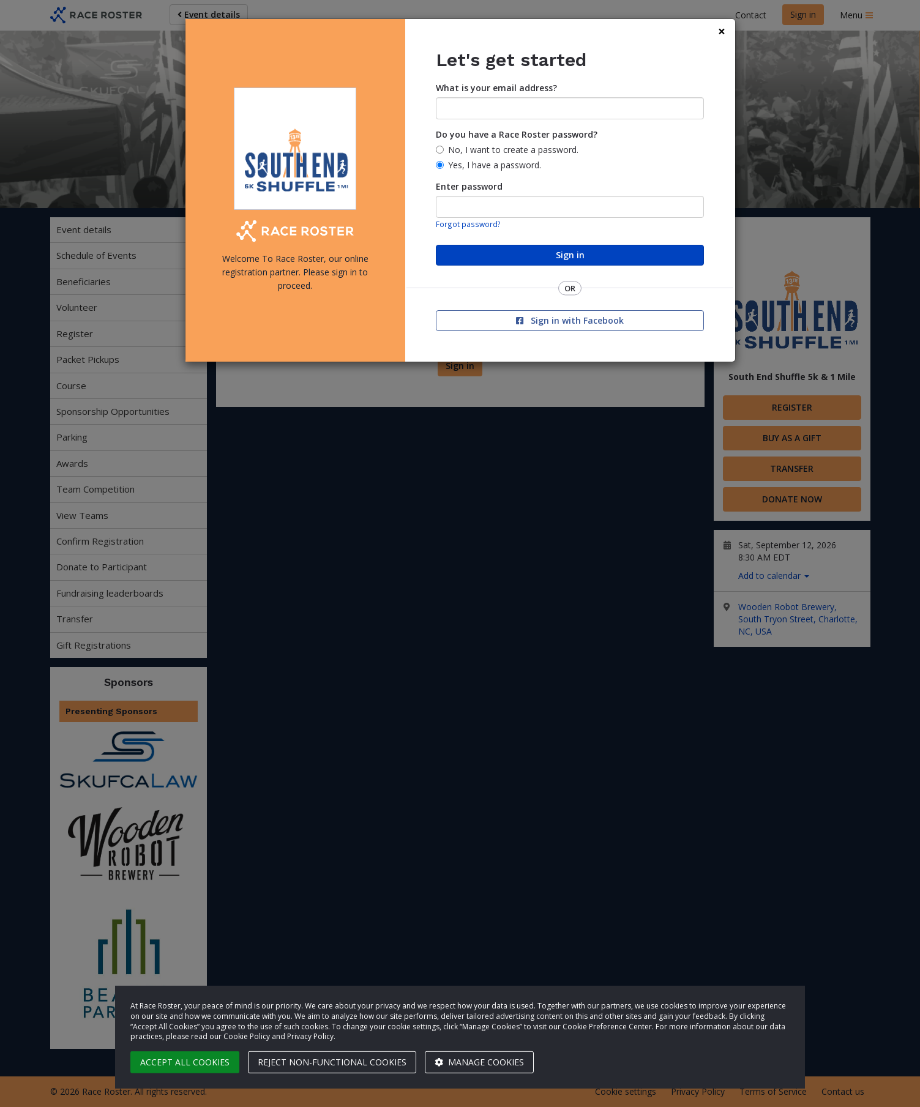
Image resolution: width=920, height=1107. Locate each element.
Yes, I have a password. (494, 165)
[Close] (721, 31)
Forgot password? (468, 224)
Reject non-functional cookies (332, 1062)
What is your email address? (496, 88)
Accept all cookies (185, 1062)
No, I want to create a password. (513, 149)
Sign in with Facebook (570, 320)
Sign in (570, 255)
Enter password (469, 186)
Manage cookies (479, 1062)
